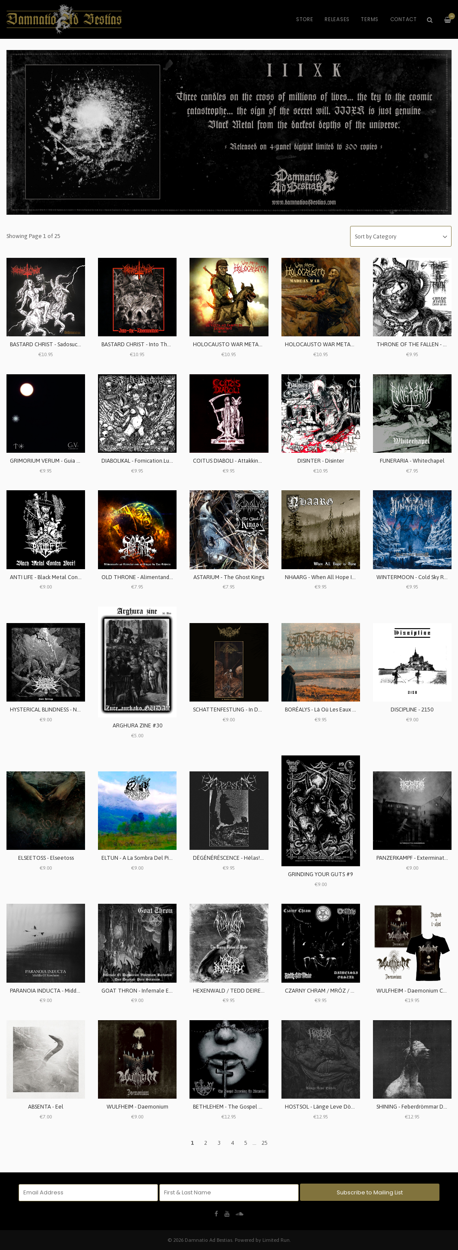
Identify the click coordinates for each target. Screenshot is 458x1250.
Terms (370, 19)
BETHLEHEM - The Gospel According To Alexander (255, 1106)
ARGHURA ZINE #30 (137, 725)
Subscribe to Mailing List (370, 1192)
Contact (403, 19)
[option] (229, 132)
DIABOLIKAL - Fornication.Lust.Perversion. (151, 460)
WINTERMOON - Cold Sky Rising (415, 577)
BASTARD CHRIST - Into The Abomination (152, 344)
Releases (337, 19)
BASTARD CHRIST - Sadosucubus (49, 344)
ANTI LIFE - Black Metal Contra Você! (55, 577)
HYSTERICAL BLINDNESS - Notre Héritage (60, 709)
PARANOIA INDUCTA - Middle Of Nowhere (62, 990)
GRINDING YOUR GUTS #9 (320, 874)
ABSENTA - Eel (45, 1106)
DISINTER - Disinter (320, 460)
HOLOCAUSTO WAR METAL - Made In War (336, 344)
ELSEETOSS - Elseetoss (46, 858)
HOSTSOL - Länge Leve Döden (322, 1106)
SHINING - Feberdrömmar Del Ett (416, 1106)
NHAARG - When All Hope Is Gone (327, 577)
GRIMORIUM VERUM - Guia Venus (50, 460)
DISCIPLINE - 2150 (412, 709)
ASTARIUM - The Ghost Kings (228, 577)
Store (304, 19)
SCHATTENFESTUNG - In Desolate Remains (246, 709)
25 (265, 1143)
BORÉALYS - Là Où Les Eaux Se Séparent (333, 709)
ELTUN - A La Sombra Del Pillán (139, 858)
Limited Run (276, 1240)
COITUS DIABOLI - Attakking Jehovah (238, 460)
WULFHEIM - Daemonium (137, 1106)
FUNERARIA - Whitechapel (412, 460)
